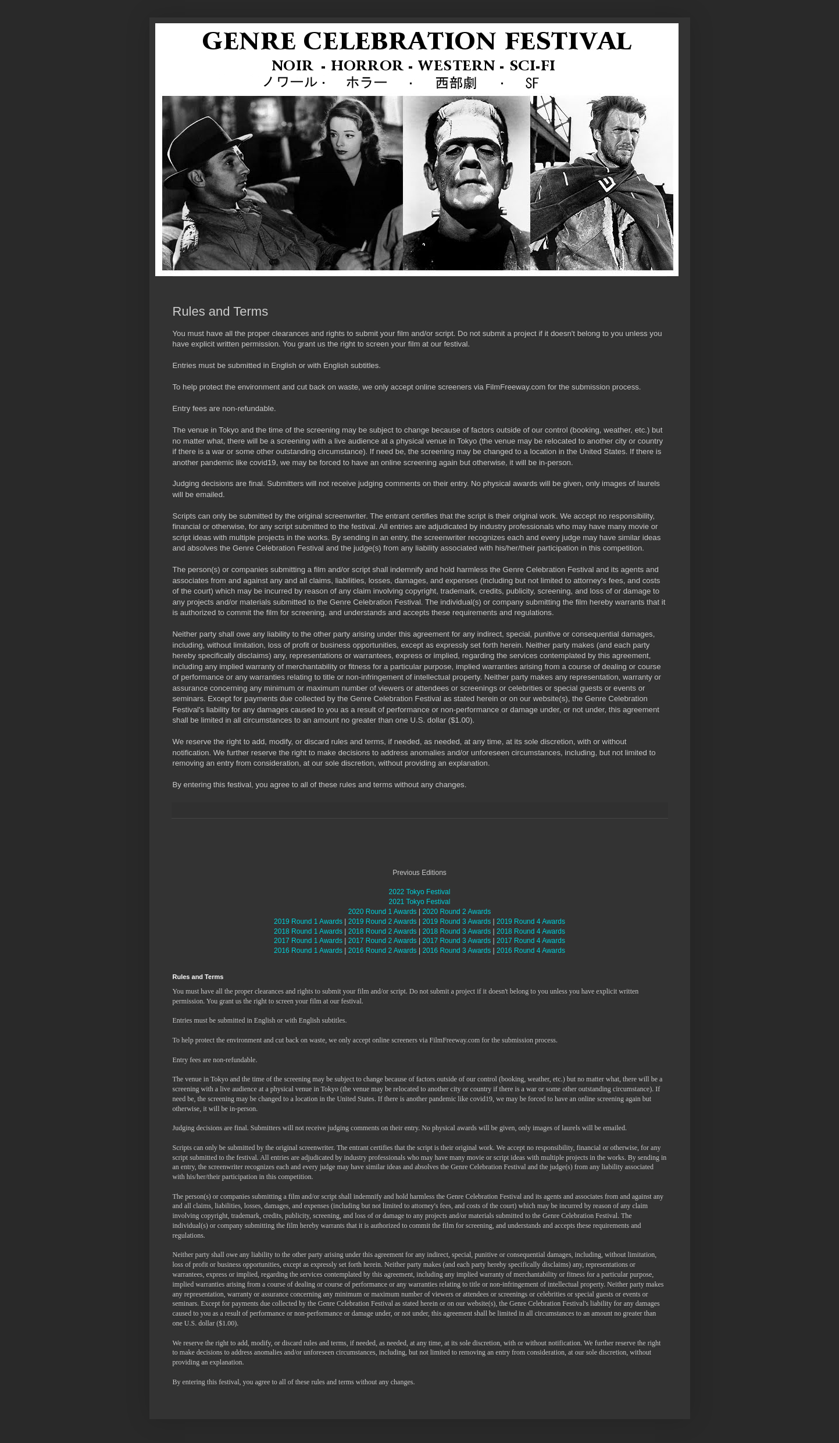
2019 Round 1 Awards (308, 921)
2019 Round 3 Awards (456, 921)
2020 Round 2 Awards (456, 912)
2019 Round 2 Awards (382, 921)
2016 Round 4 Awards (531, 950)
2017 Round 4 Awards (531, 941)
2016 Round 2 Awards (382, 950)
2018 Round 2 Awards (382, 931)
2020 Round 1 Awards (382, 912)
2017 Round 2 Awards (382, 941)
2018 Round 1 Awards (308, 931)
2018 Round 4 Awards (531, 931)
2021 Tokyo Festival (420, 902)
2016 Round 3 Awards (456, 950)
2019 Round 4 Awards (531, 921)
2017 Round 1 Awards (308, 941)
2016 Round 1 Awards (308, 950)
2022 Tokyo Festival (420, 892)
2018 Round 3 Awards (456, 931)
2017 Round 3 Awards (456, 941)
